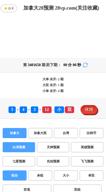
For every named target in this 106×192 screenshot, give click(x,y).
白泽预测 (18, 105)
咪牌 (89, 67)
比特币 (91, 91)
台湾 (66, 91)
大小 (66, 133)
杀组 (40, 133)
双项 (27, 148)
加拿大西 (40, 91)
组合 (14, 133)
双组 (77, 148)
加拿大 (14, 91)
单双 (91, 133)
